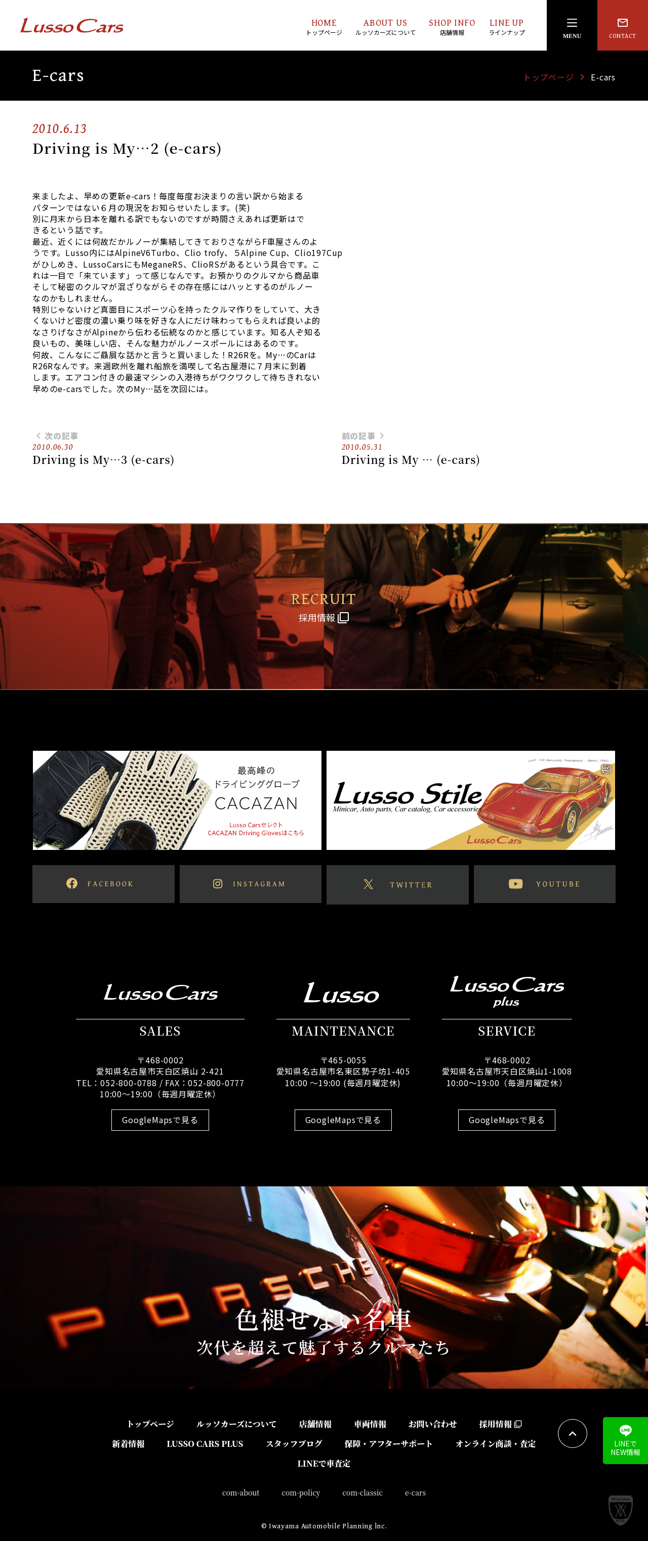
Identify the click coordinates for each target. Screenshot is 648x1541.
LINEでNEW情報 (625, 1441)
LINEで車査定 (323, 1463)
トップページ (548, 77)
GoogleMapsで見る (160, 1120)
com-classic (363, 1492)
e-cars (415, 1492)
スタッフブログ (293, 1443)
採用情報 (500, 1424)
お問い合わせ (433, 1424)
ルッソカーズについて (236, 1424)
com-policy (301, 1492)
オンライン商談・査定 (495, 1443)
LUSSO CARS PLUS (205, 1443)
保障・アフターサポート (388, 1443)
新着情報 (128, 1443)
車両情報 (370, 1424)
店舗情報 (315, 1424)
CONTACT (622, 28)
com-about (241, 1492)
